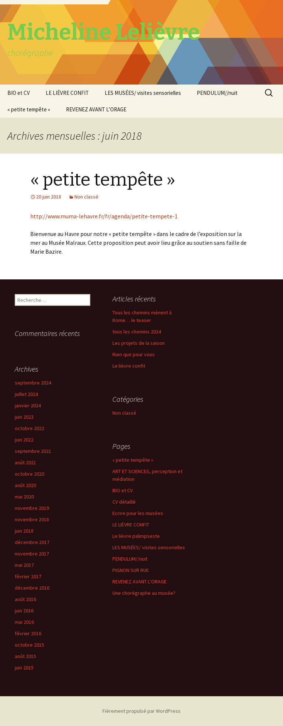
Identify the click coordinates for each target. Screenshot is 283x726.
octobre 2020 (29, 474)
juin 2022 (24, 439)
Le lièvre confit (128, 365)
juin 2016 (24, 610)
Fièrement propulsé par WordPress (141, 711)
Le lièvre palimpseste (136, 536)
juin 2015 (24, 667)
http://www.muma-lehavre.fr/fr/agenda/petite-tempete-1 (104, 216)
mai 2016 (24, 622)
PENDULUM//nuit (217, 92)
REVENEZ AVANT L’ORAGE (96, 109)
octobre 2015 (29, 644)
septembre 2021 (33, 451)
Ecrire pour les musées (137, 513)
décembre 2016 (32, 587)
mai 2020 (24, 496)
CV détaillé (124, 501)
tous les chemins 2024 (136, 331)
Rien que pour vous (133, 354)
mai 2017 (24, 565)
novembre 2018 (32, 519)
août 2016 (25, 599)
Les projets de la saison (138, 343)
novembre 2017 (32, 553)
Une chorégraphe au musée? (143, 593)
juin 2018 (24, 530)
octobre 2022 (29, 428)
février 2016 (28, 633)
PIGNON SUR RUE (130, 570)
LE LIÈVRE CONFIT (67, 92)
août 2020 (25, 485)
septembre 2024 (33, 382)
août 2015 (25, 656)
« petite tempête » (28, 109)
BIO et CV (18, 92)
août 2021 (25, 462)
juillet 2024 (26, 394)
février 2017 (28, 576)
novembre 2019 (32, 508)
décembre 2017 (32, 542)
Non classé (86, 196)
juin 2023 (24, 417)
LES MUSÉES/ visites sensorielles (143, 92)
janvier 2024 (28, 405)
